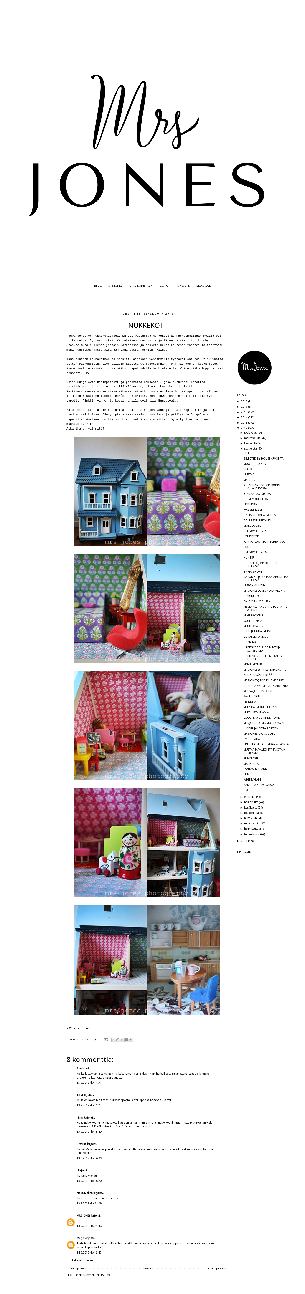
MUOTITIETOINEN (255, 464)
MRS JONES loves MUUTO (260, 733)
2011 (244, 841)
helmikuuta (251, 829)
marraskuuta (252, 438)
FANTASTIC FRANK (255, 769)
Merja (80, 1238)
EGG (246, 547)
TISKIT (247, 774)
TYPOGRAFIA (252, 739)
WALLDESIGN (252, 696)
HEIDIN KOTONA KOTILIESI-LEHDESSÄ (261, 564)
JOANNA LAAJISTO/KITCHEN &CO (264, 541)
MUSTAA (249, 474)
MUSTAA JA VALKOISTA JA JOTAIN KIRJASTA (264, 751)
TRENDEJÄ (250, 702)
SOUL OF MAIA (253, 621)
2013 (244, 423)
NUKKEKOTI (251, 642)
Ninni (80, 1118)
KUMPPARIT (251, 758)
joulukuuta (251, 433)
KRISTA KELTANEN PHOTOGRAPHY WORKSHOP (265, 608)
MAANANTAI (251, 764)
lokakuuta (250, 443)
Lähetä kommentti (83, 1260)
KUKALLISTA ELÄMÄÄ (257, 712)
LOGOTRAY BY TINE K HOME (262, 718)
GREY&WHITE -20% (256, 531)
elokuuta (250, 797)
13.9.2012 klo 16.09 (89, 1158)
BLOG (98, 286)
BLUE (247, 453)
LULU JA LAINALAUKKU (258, 631)
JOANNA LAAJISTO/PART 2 (260, 494)
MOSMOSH (250, 504)
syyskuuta (250, 448)
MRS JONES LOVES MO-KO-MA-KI (264, 723)
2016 (244, 407)
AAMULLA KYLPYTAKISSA (259, 785)
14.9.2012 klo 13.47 (89, 1252)
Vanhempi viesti (216, 1268)
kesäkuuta (251, 807)
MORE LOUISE (252, 526)
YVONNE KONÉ (253, 510)
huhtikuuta (251, 818)
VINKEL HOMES (253, 664)
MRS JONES (115, 286)
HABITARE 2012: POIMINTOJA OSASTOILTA (262, 648)
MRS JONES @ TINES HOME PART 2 (265, 670)
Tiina (80, 1095)
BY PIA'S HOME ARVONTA (260, 515)
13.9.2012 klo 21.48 (89, 1226)
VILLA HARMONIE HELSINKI (260, 707)
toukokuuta (251, 813)
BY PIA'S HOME (253, 572)
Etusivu (146, 1268)
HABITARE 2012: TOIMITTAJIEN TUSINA (263, 657)
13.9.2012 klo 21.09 (89, 1203)
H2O (246, 790)
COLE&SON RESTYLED (257, 520)
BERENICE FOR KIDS (256, 637)
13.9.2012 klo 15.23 (89, 1105)
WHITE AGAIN (252, 779)
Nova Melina (85, 1193)
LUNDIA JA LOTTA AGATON (261, 728)
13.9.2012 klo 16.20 (89, 1181)
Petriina (81, 1144)
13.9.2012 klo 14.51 (89, 1082)
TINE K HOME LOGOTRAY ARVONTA (266, 744)
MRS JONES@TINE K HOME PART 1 (265, 680)
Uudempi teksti (77, 1268)
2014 (244, 417)
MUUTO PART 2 (253, 626)
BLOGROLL (203, 286)
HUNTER (249, 557)
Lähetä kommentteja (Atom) (92, 1275)
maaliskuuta (252, 823)
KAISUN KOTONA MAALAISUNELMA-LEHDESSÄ (266, 578)
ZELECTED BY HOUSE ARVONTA (264, 458)
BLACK (248, 469)
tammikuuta (252, 834)
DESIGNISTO (251, 596)
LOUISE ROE (251, 536)
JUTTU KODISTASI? (140, 286)
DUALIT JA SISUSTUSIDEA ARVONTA (266, 686)
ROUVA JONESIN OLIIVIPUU (261, 691)
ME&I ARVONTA (253, 615)
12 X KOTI (164, 286)
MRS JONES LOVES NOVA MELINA (264, 591)
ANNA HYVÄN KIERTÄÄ (258, 675)
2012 (244, 428)
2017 (244, 401)
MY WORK (183, 286)
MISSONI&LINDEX (254, 585)
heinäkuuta (251, 802)
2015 (244, 412)
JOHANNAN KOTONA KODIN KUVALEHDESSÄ (262, 486)
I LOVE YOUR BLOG (256, 499)
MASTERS (249, 480)
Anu (79, 1068)
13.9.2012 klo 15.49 (89, 1132)
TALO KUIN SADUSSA (257, 601)
